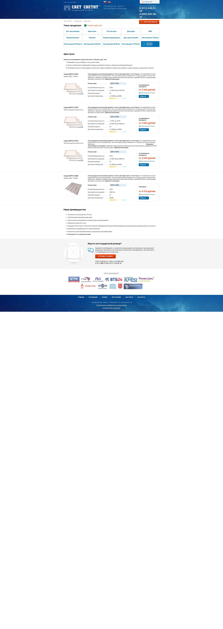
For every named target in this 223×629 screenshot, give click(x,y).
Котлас (73, 2)
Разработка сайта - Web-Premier (111, 308)
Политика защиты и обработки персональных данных (111, 305)
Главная (69, 22)
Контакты (127, 22)
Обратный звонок (148, 22)
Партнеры (116, 22)
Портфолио (103, 22)
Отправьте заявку (105, 256)
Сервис (92, 22)
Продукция (80, 22)
